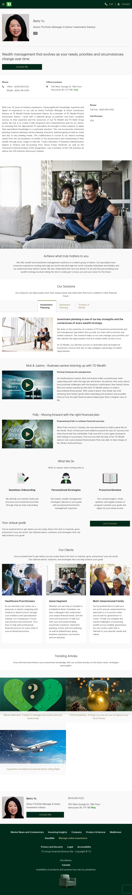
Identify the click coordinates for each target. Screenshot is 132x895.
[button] (27, 385)
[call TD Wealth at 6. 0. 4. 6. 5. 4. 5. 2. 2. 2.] (110, 4)
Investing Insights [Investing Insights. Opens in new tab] (57, 832)
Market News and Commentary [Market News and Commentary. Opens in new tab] (27, 832)
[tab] (47, 306)
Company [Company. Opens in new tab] (76, 832)
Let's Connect (110, 524)
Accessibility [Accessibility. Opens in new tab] (84, 847)
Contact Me (22, 67)
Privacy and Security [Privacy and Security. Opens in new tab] (52, 847)
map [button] (76, 90)
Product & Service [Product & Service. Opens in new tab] (95, 832)
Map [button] (93, 808)
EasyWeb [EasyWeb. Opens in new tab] (49, 838)
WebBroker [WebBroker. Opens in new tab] (115, 832)
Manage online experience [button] (73, 838)
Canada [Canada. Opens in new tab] (66, 865)
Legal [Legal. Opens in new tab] (70, 847)
